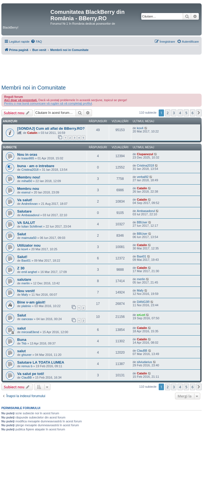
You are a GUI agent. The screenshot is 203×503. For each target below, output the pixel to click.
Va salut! (24, 200)
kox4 (140, 128)
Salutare (24, 211)
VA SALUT (26, 223)
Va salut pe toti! (30, 374)
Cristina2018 (29, 169)
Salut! (22, 257)
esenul (25, 192)
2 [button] (168, 112)
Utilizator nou (28, 245)
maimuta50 (28, 237)
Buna (21, 340)
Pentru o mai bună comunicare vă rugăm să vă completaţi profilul (48, 103)
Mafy (24, 294)
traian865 (27, 158)
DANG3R (143, 301)
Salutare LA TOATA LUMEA (40, 362)
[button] (199, 112)
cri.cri (141, 314)
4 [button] (180, 112)
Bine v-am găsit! (31, 302)
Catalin (32, 132)
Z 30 (20, 268)
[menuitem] (36, 41)
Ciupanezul (145, 154)
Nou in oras (27, 154)
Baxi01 (26, 260)
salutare (24, 279)
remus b (26, 366)
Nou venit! (26, 291)
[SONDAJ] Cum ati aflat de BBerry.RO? (51, 128)
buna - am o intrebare (35, 166)
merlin (25, 283)
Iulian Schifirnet (31, 226)
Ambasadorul (30, 215)
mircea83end (30, 332)
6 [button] (193, 112)
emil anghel (29, 272)
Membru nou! (28, 177)
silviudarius (144, 362)
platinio (26, 306)
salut (21, 328)
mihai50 (26, 181)
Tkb (23, 343)
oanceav (27, 319)
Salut (21, 234)
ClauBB (142, 350)
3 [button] (174, 112)
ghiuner (26, 354)
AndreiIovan (29, 203)
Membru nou (28, 189)
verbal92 (142, 176)
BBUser (142, 222)
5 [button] (186, 112)
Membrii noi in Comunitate (33, 88)
